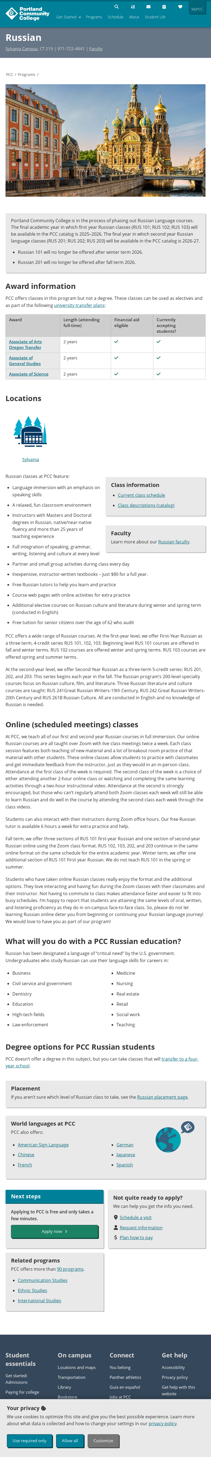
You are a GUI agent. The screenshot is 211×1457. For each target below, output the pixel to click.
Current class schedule (141, 495)
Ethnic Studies (32, 1290)
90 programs (70, 1269)
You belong (120, 1367)
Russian (23, 37)
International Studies (39, 1301)
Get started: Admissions (16, 1379)
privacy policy (162, 1424)
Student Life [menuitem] (155, 16)
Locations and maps (77, 1367)
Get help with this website (178, 1390)
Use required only (29, 1440)
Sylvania (30, 436)
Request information (141, 1228)
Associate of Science (29, 374)
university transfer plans (79, 305)
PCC (9, 74)
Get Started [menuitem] (66, 16)
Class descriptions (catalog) (146, 505)
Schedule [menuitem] (116, 16)
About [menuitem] (134, 16)
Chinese (26, 1155)
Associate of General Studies (25, 360)
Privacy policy (175, 1377)
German (125, 1145)
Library (64, 1387)
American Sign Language (43, 1145)
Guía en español (125, 1387)
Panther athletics (125, 1377)
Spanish (124, 1165)
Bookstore (67, 1397)
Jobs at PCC (120, 1397)
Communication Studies (43, 1280)
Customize (103, 1440)
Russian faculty (173, 542)
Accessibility (173, 1367)
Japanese (125, 1155)
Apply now (54, 1231)
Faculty (96, 48)
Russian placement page (162, 1097)
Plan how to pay (136, 1238)
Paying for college (22, 1392)
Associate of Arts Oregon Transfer (25, 344)
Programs (26, 74)
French (25, 1165)
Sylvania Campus (21, 48)
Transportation (71, 1377)
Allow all (70, 1440)
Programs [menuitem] (94, 16)
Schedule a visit (136, 1217)
